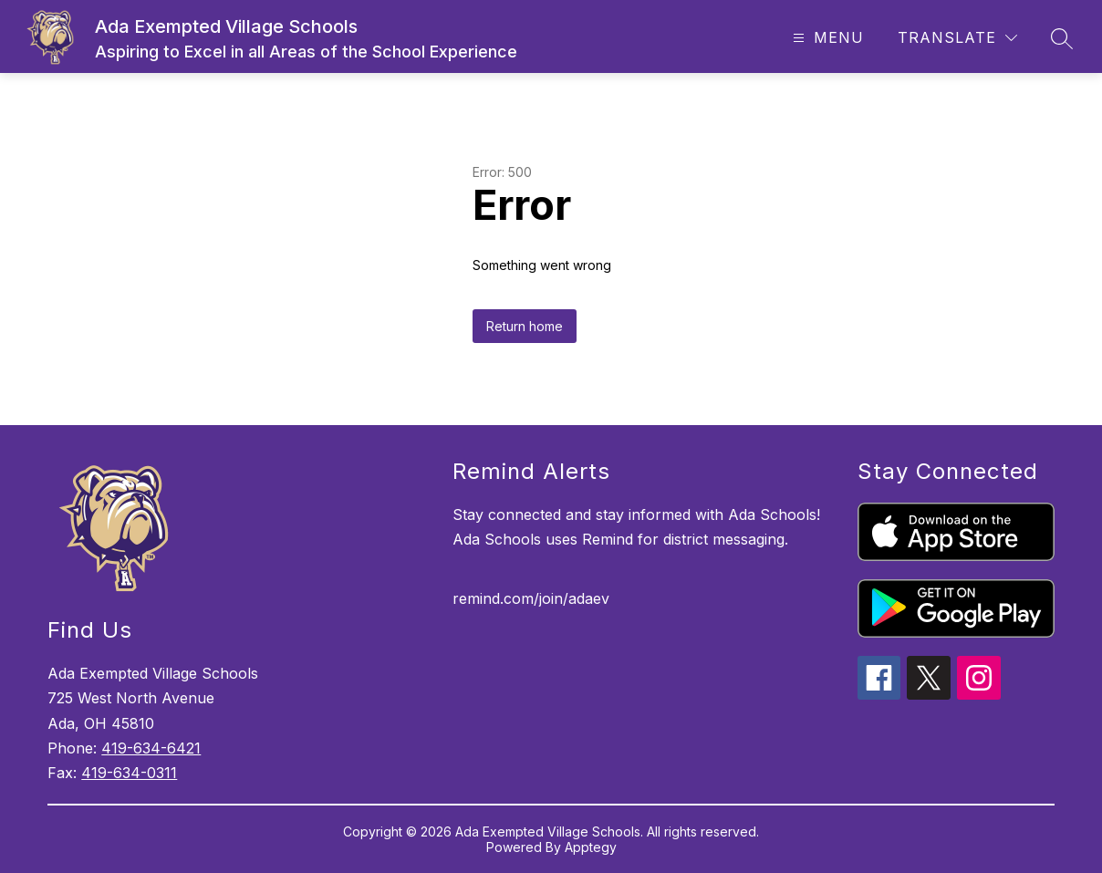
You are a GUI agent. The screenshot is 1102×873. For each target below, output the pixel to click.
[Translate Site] (957, 37)
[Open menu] (826, 37)
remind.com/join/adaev (530, 598)
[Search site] (1062, 38)
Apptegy (591, 847)
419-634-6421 (151, 748)
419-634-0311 (129, 773)
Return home (524, 326)
